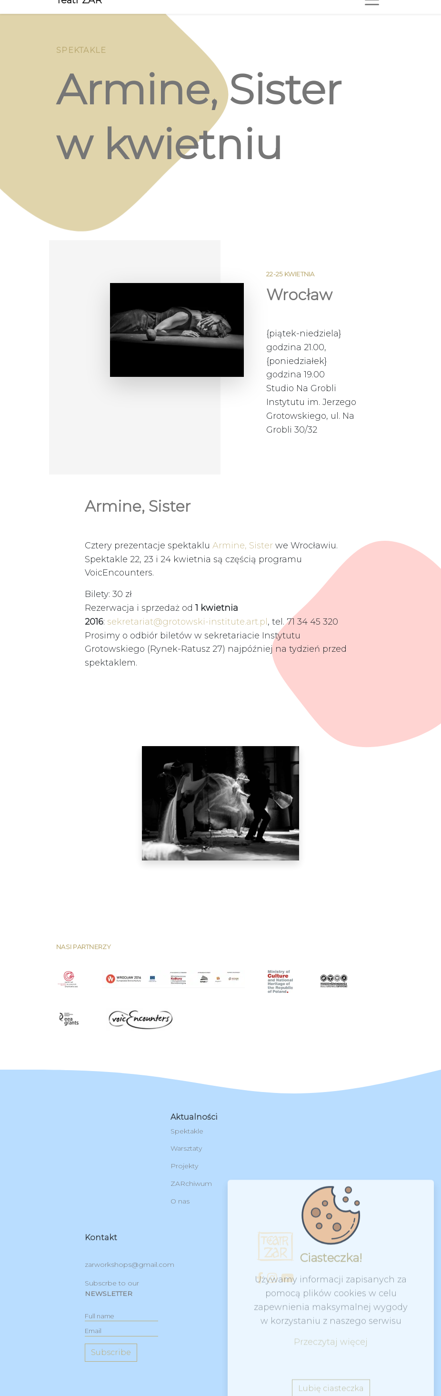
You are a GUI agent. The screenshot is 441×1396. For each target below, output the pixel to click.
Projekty (184, 1166)
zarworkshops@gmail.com (129, 1264)
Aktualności (194, 1117)
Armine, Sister (242, 590)
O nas (180, 1201)
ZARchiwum (191, 1183)
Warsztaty (186, 1148)
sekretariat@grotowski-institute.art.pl (187, 666)
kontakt (101, 1237)
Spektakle (186, 1131)
